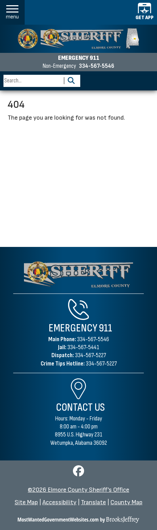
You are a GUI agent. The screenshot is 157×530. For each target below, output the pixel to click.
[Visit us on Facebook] (78, 473)
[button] (12, 12)
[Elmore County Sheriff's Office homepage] (78, 38)
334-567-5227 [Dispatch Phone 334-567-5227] (90, 355)
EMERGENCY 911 (78, 58)
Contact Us (80, 407)
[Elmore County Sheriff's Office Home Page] (78, 274)
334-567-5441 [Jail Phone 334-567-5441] (83, 347)
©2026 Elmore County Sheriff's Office (78, 489)
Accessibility (59, 502)
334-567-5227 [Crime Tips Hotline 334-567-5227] (101, 363)
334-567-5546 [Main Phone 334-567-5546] (93, 339)
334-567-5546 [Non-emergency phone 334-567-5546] (96, 66)
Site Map (26, 502)
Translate (93, 502)
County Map (126, 502)
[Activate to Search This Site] (71, 81)
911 (105, 328)
